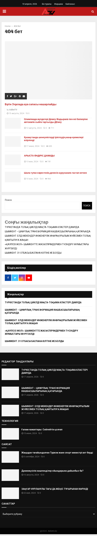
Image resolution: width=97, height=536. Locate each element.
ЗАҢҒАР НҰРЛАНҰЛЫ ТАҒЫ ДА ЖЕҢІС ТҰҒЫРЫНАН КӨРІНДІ (54, 491)
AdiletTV (13, 110)
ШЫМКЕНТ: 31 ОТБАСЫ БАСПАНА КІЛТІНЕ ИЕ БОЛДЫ (33, 254)
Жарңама (58, 4)
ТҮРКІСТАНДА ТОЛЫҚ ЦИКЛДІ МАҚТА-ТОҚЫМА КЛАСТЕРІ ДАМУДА (42, 229)
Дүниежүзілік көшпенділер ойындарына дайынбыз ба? (52, 472)
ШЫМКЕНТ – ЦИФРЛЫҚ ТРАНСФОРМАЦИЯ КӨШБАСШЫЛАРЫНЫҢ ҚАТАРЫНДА (47, 233)
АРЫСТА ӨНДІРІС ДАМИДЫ (40, 155)
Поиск (8, 202)
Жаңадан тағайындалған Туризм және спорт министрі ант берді (57, 454)
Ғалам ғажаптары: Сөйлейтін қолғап (41, 431)
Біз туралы (46, 4)
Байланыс (70, 4)
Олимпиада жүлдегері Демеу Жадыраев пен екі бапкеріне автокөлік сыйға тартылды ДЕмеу (57, 121)
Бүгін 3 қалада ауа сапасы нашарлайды (33, 104)
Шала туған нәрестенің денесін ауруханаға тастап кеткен (56, 174)
